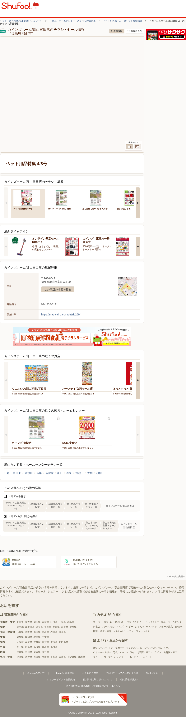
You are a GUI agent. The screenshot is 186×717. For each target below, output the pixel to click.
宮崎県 (62, 657)
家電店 (96, 626)
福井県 (62, 632)
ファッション (108, 626)
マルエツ (123, 652)
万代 (115, 652)
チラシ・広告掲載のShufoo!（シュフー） (21, 21)
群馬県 (73, 627)
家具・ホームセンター (172, 622)
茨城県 (56, 627)
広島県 (28, 647)
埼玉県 (39, 627)
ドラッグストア (151, 622)
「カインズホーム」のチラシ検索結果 (122, 21)
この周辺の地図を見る (57, 289)
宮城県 (45, 622)
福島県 (70, 622)
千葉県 (47, 627)
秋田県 (53, 622)
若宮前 (49, 473)
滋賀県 (45, 642)
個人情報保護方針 (129, 679)
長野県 (28, 632)
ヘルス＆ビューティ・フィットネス (131, 631)
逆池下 (79, 473)
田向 (6, 473)
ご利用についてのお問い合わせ (122, 673)
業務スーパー (100, 647)
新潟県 (37, 632)
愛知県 (20, 637)
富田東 (17, 473)
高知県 (45, 652)
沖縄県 (81, 657)
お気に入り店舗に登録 (134, 31)
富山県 (45, 632)
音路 (39, 473)
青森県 (28, 622)
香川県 (28, 652)
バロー (122, 657)
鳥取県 (37, 647)
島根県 (45, 647)
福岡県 (20, 657)
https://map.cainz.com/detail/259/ (61, 314)
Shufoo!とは (152, 673)
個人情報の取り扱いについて (98, 679)
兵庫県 (28, 642)
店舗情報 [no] (116, 31)
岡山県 (20, 647)
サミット (97, 657)
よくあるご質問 (90, 673)
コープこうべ (111, 657)
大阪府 (20, 642)
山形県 (62, 622)
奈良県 (53, 642)
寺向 (69, 473)
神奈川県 (29, 627)
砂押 (99, 473)
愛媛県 (37, 652)
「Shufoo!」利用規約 (63, 673)
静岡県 (28, 637)
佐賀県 (28, 657)
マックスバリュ (134, 647)
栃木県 (64, 627)
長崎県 (37, 657)
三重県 (45, 637)
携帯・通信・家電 (102, 631)
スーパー (97, 622)
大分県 (53, 657)
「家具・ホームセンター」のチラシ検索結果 (73, 21)
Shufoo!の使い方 (35, 673)
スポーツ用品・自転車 (170, 626)
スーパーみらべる (153, 647)
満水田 (29, 473)
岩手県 (37, 622)
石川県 (53, 632)
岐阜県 (37, 637)
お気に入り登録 (58, 418)
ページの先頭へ (175, 576)
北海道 (20, 622)
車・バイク (151, 626)
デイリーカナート (143, 657)
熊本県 (45, 657)
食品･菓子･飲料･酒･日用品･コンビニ (123, 622)
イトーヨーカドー (102, 652)
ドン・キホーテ (116, 647)
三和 (130, 657)
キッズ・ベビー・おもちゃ (130, 626)
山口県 (53, 647)
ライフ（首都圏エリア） (167, 652)
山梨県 (20, 632)
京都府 (37, 642)
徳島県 (20, 652)
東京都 (20, 627)
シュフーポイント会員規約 (61, 679)
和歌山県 (63, 642)
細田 (60, 473)
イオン (167, 647)
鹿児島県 (72, 657)
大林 (90, 473)
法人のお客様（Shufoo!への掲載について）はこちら (93, 686)
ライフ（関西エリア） (141, 652)
